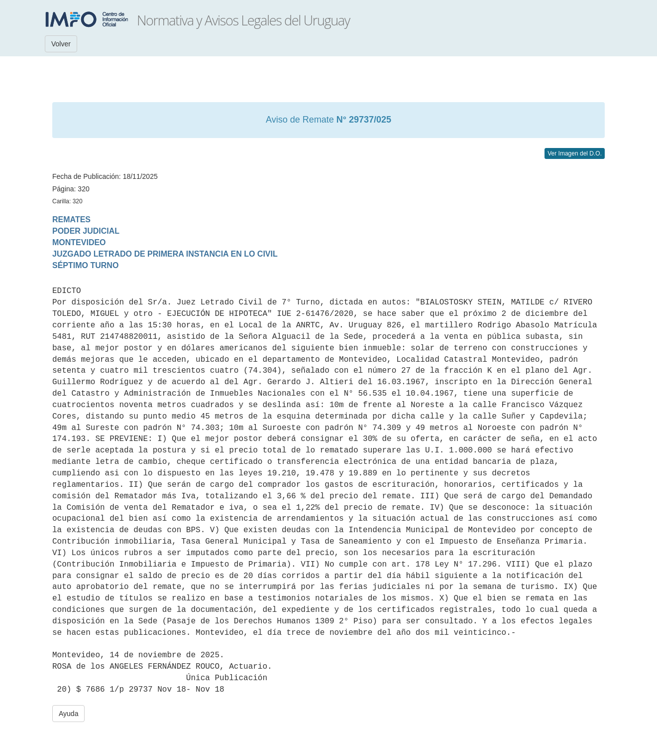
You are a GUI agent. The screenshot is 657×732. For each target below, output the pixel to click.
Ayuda (68, 714)
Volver (61, 44)
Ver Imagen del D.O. (575, 153)
